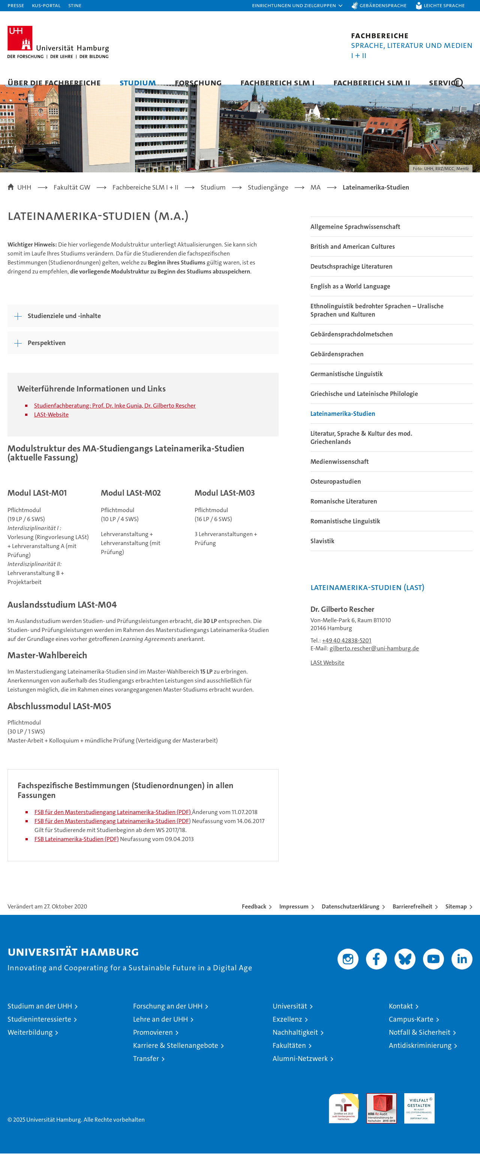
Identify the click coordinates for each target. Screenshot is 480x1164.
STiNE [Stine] (74, 5)
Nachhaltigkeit (295, 1042)
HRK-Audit (417, 1108)
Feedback (254, 917)
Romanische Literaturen (343, 512)
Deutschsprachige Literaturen (351, 277)
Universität (290, 1016)
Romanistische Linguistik (345, 531)
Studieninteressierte (39, 1029)
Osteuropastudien (335, 492)
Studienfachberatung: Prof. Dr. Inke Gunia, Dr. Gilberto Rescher (115, 416)
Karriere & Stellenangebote (175, 1056)
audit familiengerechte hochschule (343, 1115)
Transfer (146, 1069)
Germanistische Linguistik (346, 384)
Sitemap (456, 917)
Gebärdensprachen (337, 364)
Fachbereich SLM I (277, 82)
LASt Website (327, 673)
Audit (373, 1108)
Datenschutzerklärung (351, 917)
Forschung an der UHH (167, 1016)
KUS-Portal (46, 5)
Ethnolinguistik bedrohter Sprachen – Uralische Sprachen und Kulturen (377, 320)
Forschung (198, 82)
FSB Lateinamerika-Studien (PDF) (76, 849)
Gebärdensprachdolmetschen (351, 345)
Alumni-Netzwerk (300, 1069)
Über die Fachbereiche (54, 82)
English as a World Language (350, 297)
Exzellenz (287, 1029)
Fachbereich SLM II (371, 82)
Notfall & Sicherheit (419, 1042)
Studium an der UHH (40, 1016)
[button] (298, 5)
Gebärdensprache (383, 5)
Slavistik (322, 551)
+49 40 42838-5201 (346, 651)
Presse (16, 5)
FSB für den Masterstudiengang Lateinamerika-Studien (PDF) (112, 822)
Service (444, 82)
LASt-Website (51, 425)
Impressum (294, 917)
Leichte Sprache (444, 5)
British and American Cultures (352, 257)
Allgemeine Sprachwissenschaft (355, 237)
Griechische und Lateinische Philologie (364, 404)
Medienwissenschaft (339, 472)
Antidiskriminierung (420, 1056)
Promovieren (153, 1042)
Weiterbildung (30, 1042)
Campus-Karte (411, 1029)
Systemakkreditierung (457, 1108)
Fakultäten (289, 1056)
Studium (138, 82)
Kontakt (401, 1016)
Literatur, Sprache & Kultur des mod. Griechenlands (361, 448)
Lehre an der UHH (160, 1029)
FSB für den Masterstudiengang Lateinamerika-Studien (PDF (111, 831)
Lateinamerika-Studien (342, 424)
